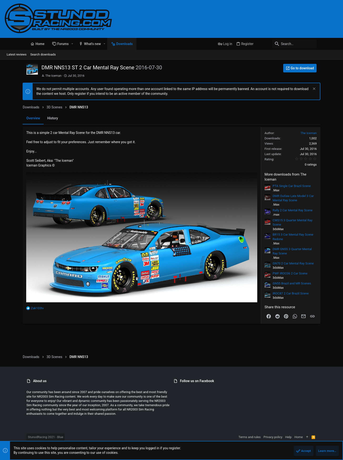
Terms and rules (271, 437)
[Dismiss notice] (331, 89)
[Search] (308, 44)
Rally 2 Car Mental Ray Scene (310, 210)
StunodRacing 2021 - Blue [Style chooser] (23, 437)
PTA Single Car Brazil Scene (310, 186)
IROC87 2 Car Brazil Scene (309, 293)
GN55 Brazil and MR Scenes (310, 283)
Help (310, 437)
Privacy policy (294, 437)
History (34, 118)
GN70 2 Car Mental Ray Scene (311, 263)
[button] (50, 43)
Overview (15, 118)
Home (320, 437)
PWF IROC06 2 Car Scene (308, 273)
